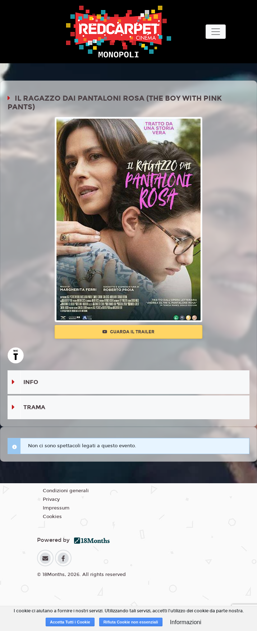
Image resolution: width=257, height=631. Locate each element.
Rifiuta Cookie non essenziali (131, 622)
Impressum (56, 508)
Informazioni (185, 622)
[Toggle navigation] (216, 31)
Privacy (51, 499)
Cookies (52, 517)
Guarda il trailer (128, 331)
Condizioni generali (66, 491)
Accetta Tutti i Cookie (70, 622)
